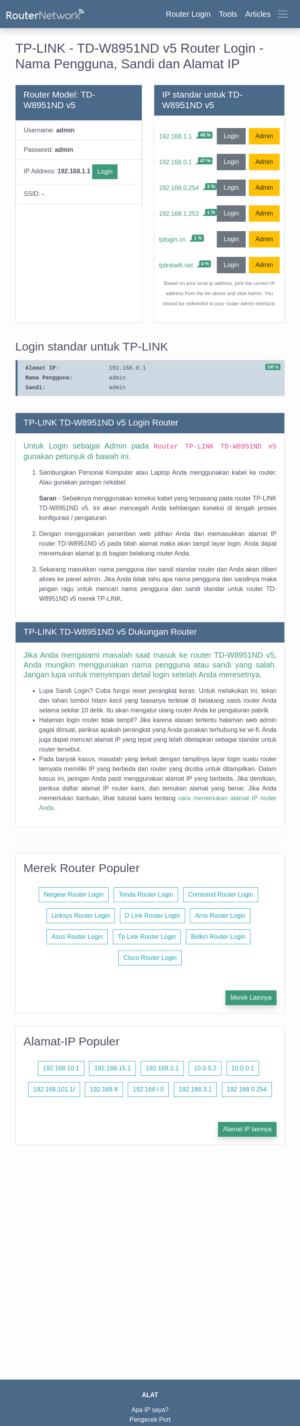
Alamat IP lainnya (247, 1129)
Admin (264, 136)
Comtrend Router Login (220, 894)
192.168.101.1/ (54, 1089)
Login (104, 171)
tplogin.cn (172, 239)
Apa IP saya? (150, 1409)
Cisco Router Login (150, 957)
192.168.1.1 (175, 136)
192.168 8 (104, 1089)
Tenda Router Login (146, 894)
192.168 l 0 (148, 1089)
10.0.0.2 (205, 1068)
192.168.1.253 (179, 213)
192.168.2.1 (162, 1068)
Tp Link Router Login (147, 936)
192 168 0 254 (247, 1089)
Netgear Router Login (74, 894)
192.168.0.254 (179, 188)
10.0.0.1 (243, 1068)
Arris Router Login (220, 915)
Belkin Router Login (218, 936)
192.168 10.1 (61, 1068)
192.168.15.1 (112, 1068)
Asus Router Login (77, 936)
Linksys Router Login (81, 915)
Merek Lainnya (250, 997)
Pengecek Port (150, 1419)
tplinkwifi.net (176, 265)
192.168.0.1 (175, 162)
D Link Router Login (152, 915)
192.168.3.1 (195, 1089)
